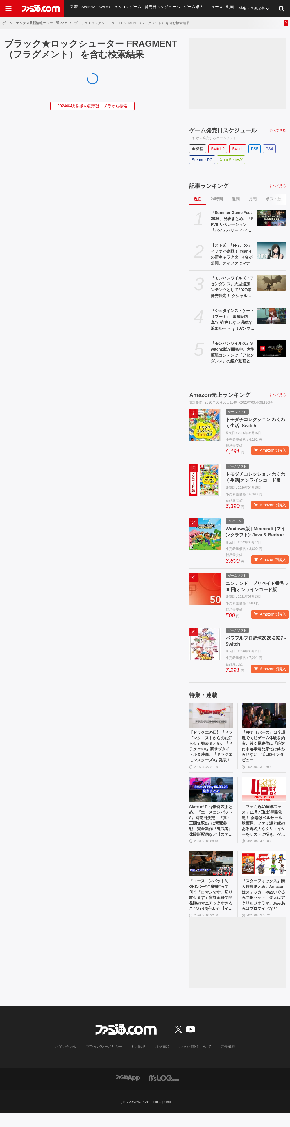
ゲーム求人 (190, 8)
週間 (236, 199)
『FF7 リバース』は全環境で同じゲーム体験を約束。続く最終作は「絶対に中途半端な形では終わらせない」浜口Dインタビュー (264, 749)
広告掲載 (223, 1061)
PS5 (116, 8)
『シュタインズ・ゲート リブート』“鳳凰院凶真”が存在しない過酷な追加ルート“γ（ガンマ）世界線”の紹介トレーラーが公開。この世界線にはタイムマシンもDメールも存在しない (232, 319)
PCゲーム (132, 8)
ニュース (210, 8)
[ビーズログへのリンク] (164, 1091)
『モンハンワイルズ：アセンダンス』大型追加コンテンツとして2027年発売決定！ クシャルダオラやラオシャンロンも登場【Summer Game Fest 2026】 (232, 287)
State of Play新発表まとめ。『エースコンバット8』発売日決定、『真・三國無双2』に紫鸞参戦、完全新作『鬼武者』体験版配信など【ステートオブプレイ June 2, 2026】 (211, 828)
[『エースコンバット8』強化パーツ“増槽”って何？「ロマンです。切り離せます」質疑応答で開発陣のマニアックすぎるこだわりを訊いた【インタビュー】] (211, 873)
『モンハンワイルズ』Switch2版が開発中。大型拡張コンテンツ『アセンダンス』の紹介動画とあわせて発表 (233, 352)
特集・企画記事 (246, 8)
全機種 (197, 148)
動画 (225, 8)
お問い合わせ (70, 1061)
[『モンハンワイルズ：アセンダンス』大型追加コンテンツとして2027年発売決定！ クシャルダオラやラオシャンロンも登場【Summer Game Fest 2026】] (271, 283)
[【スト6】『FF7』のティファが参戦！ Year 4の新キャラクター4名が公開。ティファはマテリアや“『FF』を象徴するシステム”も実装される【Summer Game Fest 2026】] (271, 250)
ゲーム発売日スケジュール (223, 130)
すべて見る (277, 130)
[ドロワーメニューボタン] (8, 8)
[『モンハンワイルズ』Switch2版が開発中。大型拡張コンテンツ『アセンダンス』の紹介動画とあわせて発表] (271, 348)
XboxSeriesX (231, 159)
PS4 (269, 148)
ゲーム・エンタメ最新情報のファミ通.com (34, 23)
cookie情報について (192, 1061)
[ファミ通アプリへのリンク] (128, 1091)
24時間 (216, 199)
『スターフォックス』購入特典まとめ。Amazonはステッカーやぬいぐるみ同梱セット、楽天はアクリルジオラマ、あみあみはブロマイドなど (262, 907)
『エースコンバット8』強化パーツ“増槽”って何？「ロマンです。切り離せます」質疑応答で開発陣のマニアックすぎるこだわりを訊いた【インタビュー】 (210, 907)
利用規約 (139, 1061)
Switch (103, 8)
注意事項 (161, 1061)
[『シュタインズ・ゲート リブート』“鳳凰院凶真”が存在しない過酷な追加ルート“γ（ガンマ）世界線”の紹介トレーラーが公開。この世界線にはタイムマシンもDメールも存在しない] (271, 316)
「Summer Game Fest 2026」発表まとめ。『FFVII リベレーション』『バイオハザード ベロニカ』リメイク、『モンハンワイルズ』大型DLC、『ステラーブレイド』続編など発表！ (232, 221)
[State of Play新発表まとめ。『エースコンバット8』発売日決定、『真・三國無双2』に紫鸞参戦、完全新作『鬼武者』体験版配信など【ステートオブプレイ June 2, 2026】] (211, 794)
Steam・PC (202, 159)
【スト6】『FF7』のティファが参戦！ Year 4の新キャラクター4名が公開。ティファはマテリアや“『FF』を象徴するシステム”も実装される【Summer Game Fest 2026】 (232, 254)
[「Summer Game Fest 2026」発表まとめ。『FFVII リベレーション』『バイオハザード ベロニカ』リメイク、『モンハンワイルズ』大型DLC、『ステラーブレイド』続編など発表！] (271, 218)
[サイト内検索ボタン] (281, 8)
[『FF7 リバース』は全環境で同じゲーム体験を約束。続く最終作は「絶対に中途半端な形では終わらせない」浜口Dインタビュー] (264, 715)
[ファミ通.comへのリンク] (41, 8)
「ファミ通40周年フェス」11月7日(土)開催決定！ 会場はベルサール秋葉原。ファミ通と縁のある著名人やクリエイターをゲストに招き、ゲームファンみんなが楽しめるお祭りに (263, 828)
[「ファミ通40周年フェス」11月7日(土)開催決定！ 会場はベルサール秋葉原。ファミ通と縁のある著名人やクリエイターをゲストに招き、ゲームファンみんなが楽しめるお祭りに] (264, 794)
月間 (253, 199)
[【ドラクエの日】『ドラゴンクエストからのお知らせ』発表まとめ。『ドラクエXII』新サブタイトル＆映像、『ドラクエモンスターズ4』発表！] (211, 715)
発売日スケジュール (160, 8)
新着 (74, 8)
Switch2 (87, 8)
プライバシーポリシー (106, 1061)
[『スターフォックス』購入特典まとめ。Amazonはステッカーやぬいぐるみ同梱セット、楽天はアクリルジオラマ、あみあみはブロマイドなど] (264, 873)
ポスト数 (273, 199)
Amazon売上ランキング (219, 395)
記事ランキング (208, 186)
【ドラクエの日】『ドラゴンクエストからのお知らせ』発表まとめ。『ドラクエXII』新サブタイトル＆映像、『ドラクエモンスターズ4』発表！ (210, 749)
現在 (197, 199)
